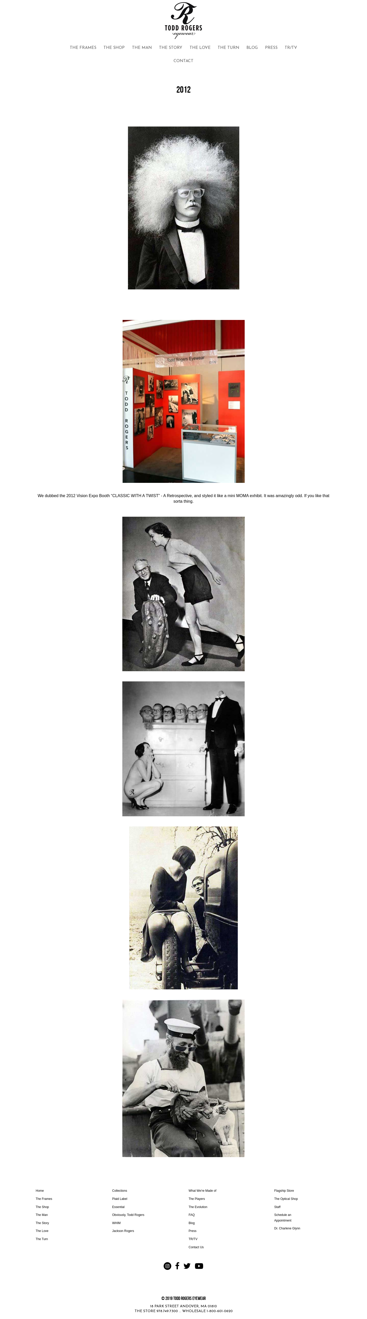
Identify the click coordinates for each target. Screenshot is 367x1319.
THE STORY (170, 48)
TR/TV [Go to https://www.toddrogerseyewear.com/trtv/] (193, 1239)
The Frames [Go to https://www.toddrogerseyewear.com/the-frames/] (44, 1199)
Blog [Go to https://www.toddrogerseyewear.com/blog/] (192, 1223)
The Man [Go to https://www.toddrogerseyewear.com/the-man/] (42, 1215)
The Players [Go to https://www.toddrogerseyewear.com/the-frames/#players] (197, 1199)
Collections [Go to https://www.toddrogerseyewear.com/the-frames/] (119, 1190)
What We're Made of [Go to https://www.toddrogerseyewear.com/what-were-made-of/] (202, 1190)
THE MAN (142, 48)
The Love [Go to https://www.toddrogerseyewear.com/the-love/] (42, 1231)
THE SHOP (114, 48)
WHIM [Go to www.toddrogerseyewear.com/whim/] (116, 1223)
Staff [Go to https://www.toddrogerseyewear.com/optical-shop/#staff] (277, 1207)
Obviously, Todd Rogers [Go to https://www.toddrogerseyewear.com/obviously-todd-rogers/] (128, 1215)
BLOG (252, 48)
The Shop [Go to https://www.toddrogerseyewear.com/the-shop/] (42, 1207)
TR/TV (291, 48)
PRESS (271, 48)
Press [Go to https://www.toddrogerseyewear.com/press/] (192, 1231)
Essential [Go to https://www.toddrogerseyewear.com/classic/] (118, 1207)
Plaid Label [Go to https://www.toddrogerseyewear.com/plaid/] (119, 1199)
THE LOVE (200, 48)
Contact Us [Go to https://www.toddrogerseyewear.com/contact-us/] (196, 1247)
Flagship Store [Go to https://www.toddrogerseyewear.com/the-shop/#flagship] (284, 1190)
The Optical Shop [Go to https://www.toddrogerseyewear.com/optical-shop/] (286, 1199)
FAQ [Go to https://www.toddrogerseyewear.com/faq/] (192, 1215)
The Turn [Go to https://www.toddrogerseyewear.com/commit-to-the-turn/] (42, 1239)
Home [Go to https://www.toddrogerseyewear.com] (40, 1190)
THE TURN (228, 48)
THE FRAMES (83, 48)
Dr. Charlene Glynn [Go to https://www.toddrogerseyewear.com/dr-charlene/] (287, 1228)
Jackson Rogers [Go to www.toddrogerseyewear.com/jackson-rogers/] (123, 1231)
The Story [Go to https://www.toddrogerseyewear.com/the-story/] (42, 1223)
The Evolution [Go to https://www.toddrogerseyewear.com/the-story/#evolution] (198, 1207)
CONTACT (183, 61)
